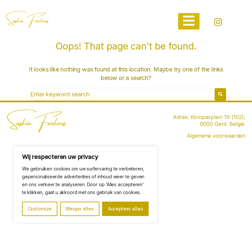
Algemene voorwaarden (216, 135)
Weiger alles (80, 208)
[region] (85, 184)
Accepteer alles (125, 208)
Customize (40, 208)
